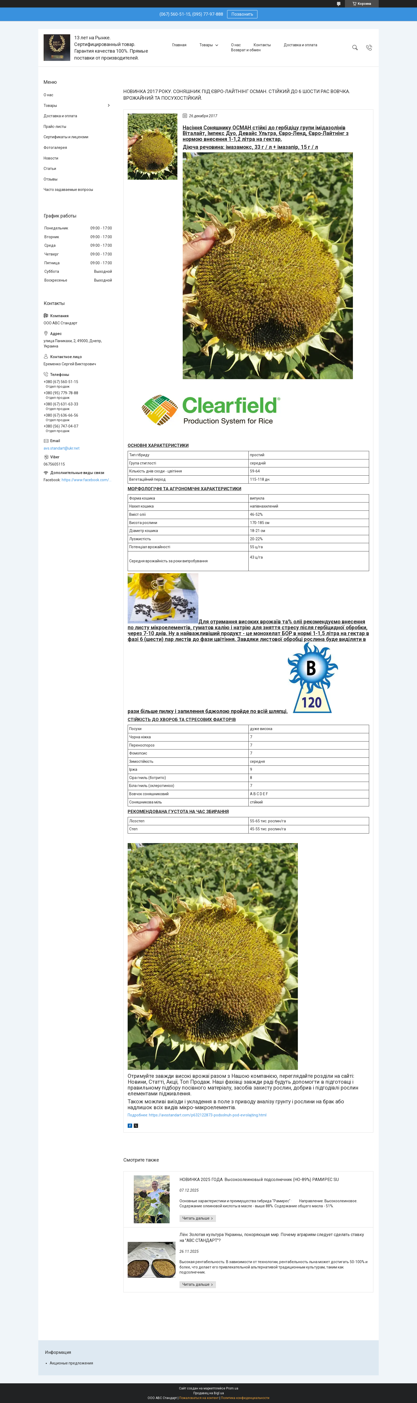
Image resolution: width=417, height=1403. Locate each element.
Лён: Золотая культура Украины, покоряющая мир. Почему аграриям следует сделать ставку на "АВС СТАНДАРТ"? (272, 1237)
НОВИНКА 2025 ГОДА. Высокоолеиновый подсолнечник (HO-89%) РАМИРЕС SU (259, 1179)
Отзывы (50, 179)
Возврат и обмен (246, 50)
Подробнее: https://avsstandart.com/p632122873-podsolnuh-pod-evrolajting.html (197, 1115)
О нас (236, 45)
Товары (206, 45)
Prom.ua (232, 1388)
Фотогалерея (55, 147)
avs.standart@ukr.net (62, 448)
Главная (179, 45)
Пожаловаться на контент (199, 1398)
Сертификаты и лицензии (66, 137)
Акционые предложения (71, 1363)
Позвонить (242, 14)
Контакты (262, 45)
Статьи (50, 168)
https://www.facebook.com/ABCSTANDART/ (87, 480)
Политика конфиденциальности (245, 1398)
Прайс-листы (55, 126)
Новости (51, 158)
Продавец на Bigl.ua (208, 1393)
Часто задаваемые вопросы (68, 189)
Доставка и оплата (300, 45)
